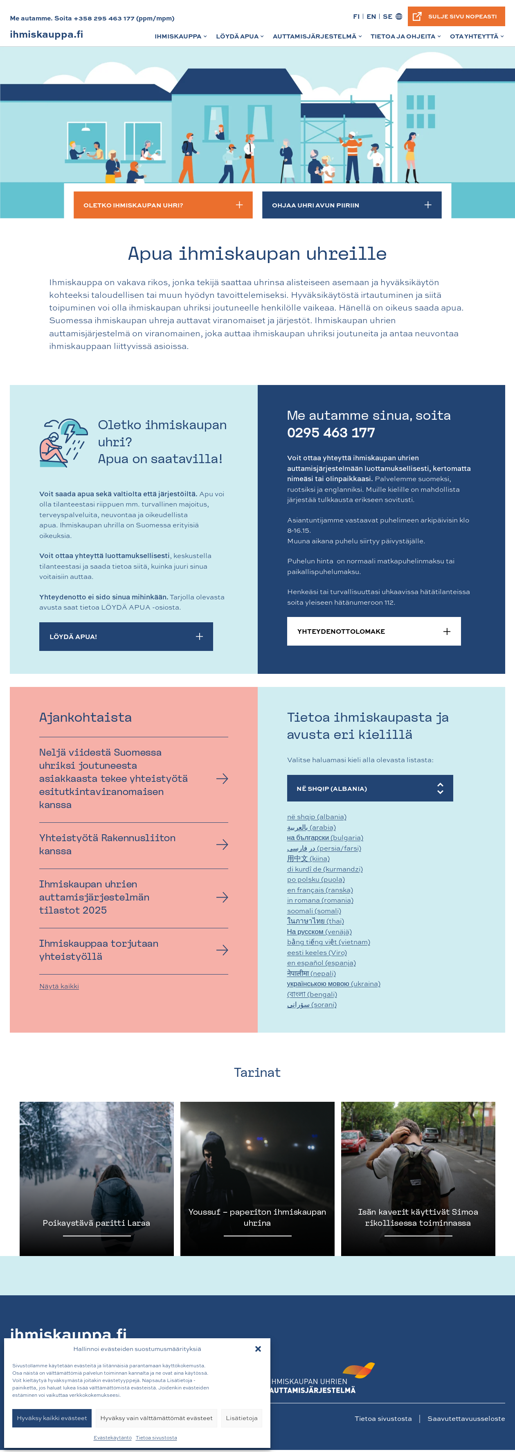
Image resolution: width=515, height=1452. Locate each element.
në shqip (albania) (316, 818)
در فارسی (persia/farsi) (324, 849)
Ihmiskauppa (181, 39)
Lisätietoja (242, 1418)
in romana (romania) (320, 902)
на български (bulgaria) (325, 839)
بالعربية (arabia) (311, 828)
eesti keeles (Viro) (317, 954)
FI (355, 16)
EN (371, 16)
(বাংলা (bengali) (312, 995)
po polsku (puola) (316, 881)
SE (386, 16)
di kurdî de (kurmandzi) (325, 870)
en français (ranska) (320, 891)
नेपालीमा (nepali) (311, 974)
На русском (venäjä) (319, 933)
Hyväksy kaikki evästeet (52, 1418)
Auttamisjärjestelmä (318, 39)
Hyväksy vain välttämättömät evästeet (156, 1418)
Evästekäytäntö (113, 1437)
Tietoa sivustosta (156, 1437)
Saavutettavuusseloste (466, 1420)
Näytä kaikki (59, 986)
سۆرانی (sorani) (312, 1006)
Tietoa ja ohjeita (406, 39)
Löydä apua (240, 39)
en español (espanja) (321, 964)
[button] (258, 1349)
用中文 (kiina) (308, 860)
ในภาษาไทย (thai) (315, 922)
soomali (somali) (314, 912)
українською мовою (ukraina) (333, 985)
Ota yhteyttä (477, 39)
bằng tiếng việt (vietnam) (328, 943)
